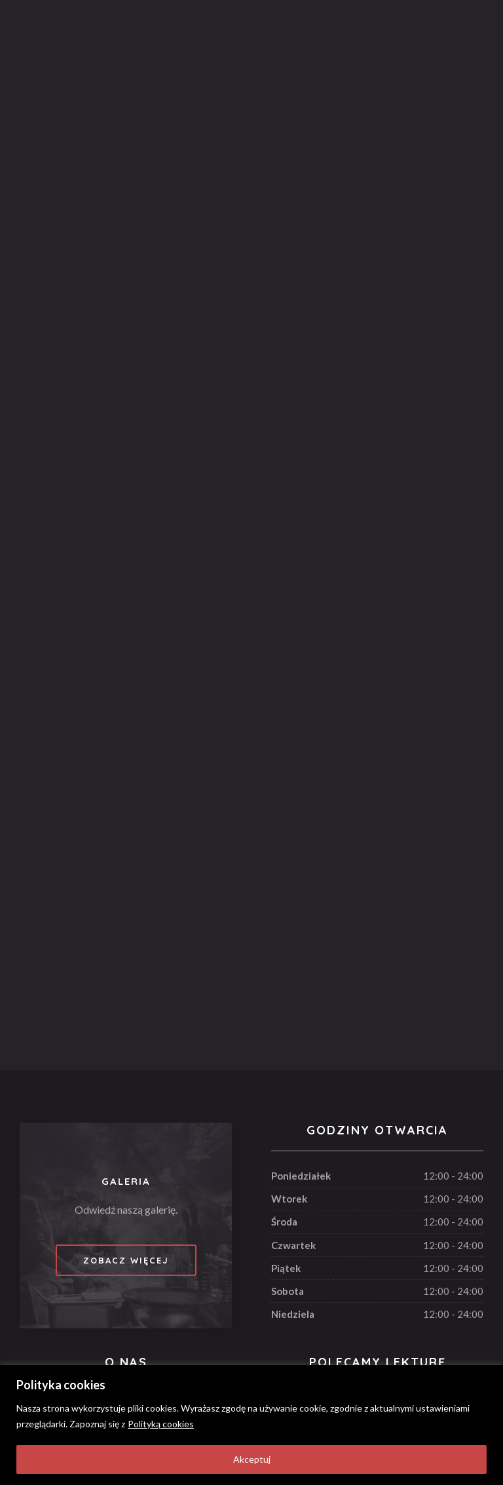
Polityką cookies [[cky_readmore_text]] (161, 1423)
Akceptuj (251, 1459)
